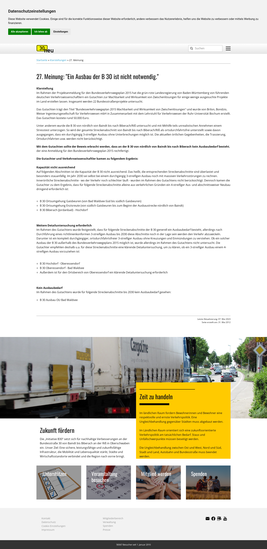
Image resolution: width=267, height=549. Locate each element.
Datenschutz (49, 522)
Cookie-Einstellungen (54, 526)
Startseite (41, 60)
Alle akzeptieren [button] (19, 31)
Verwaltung (109, 522)
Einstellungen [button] (60, 31)
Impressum (48, 529)
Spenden (108, 525)
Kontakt (46, 518)
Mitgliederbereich (113, 518)
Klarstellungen (58, 60)
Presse (106, 529)
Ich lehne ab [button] (40, 31)
